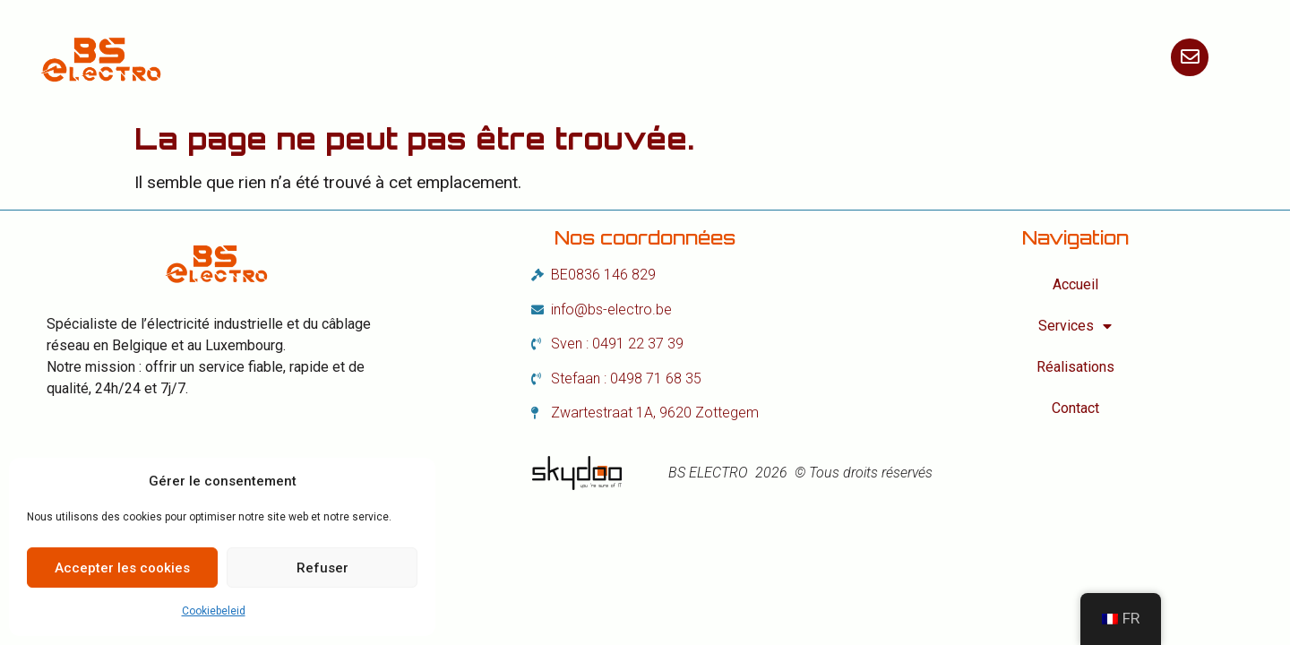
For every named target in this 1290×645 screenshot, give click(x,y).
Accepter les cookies (122, 568)
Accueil (442, 57)
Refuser (322, 568)
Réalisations (712, 57)
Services (565, 57)
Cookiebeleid (213, 611)
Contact (844, 57)
